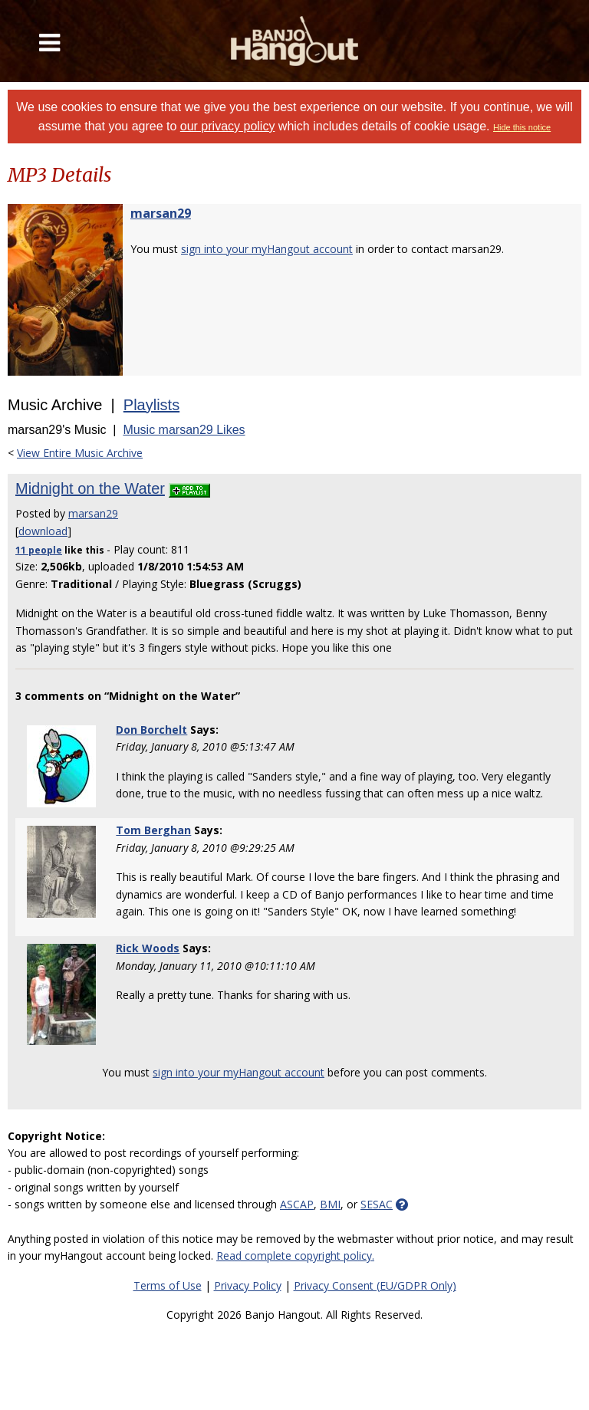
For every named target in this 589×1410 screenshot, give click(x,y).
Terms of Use (167, 1285)
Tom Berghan (153, 830)
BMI (330, 1204)
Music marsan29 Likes (184, 429)
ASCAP (297, 1204)
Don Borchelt (151, 729)
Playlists (151, 404)
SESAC (376, 1204)
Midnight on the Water (90, 488)
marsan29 (160, 213)
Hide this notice (522, 127)
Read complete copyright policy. (295, 1255)
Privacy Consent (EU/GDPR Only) (375, 1285)
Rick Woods (147, 948)
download (42, 531)
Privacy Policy (247, 1285)
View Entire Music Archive (80, 452)
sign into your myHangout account (267, 249)
